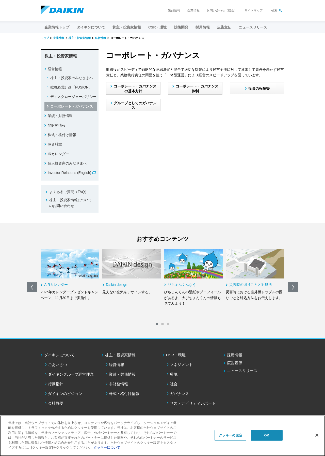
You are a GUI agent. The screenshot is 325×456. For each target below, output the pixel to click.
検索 (274, 10)
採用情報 (203, 27)
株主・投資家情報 (120, 355)
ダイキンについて (59, 355)
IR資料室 (55, 144)
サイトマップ (254, 10)
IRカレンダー (58, 154)
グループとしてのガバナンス (135, 105)
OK (266, 435)
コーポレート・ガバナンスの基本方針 (135, 88)
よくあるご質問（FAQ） (68, 192)
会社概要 (55, 403)
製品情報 (174, 10)
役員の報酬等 (259, 88)
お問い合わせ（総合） (222, 10)
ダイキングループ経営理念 (71, 374)
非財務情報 (57, 125)
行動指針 (55, 384)
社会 (173, 384)
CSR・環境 (176, 355)
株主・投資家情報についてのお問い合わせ (70, 203)
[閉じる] (316, 435)
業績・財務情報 (60, 116)
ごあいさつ (57, 364)
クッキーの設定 (230, 435)
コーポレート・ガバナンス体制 (197, 88)
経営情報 (55, 69)
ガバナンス (179, 393)
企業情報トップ (56, 27)
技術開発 (181, 27)
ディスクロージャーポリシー (73, 97)
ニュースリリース (253, 27)
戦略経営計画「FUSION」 (71, 87)
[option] (70, 275)
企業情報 (193, 10)
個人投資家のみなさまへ (67, 163)
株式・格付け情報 (62, 135)
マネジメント (181, 364)
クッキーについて (107, 447)
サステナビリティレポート (193, 403)
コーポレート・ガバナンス (71, 106)
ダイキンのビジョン (65, 393)
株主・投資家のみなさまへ (71, 78)
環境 (173, 374)
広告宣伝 (234, 363)
